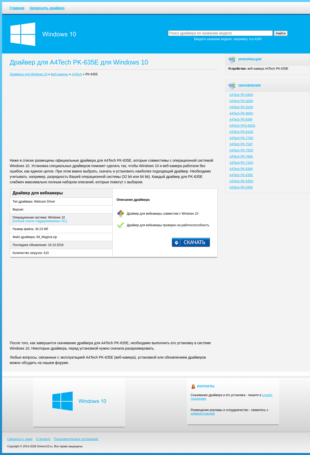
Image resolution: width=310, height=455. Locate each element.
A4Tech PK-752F (241, 144)
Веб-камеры (59, 74)
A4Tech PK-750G (241, 150)
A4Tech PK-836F (241, 119)
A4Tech (77, 74)
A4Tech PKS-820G (242, 126)
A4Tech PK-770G (241, 138)
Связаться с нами (19, 439)
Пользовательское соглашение (76, 439)
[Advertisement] (114, 118)
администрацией (203, 413)
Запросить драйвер (47, 8)
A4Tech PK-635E (241, 175)
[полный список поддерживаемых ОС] (40, 221)
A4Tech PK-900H (241, 113)
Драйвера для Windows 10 (28, 74)
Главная (17, 8)
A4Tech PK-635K (241, 187)
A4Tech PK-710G (241, 163)
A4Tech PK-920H (241, 101)
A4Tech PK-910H (241, 107)
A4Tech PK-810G (241, 132)
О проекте (43, 439)
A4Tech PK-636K (241, 169)
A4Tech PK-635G (241, 181)
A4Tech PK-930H (241, 95)
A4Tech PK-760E (241, 156)
